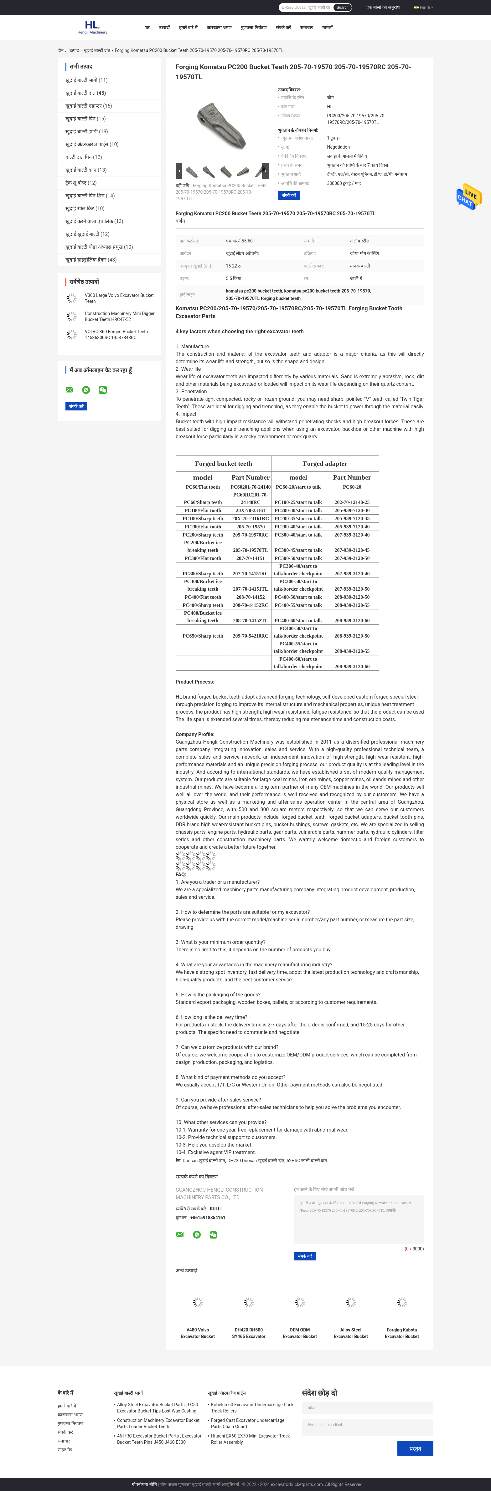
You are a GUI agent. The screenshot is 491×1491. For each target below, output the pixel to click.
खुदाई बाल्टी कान (80, 170)
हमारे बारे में (188, 27)
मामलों (327, 27)
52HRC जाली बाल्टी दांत (307, 1160)
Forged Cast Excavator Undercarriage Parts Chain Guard (247, 1423)
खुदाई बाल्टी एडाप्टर (83, 106)
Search (343, 7)
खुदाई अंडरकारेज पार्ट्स (86, 144)
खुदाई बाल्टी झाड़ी (81, 132)
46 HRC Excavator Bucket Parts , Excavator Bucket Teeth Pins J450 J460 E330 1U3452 (159, 1440)
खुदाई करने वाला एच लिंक (89, 221)
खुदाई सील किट (79, 208)
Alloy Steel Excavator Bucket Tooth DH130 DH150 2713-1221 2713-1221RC (351, 1333)
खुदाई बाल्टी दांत (97, 50)
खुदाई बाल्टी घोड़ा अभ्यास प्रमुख (94, 247)
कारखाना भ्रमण (219, 27)
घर (147, 27)
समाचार (306, 27)
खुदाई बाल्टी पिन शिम (85, 196)
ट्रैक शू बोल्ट (75, 183)
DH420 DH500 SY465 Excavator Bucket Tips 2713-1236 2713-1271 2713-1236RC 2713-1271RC (249, 1333)
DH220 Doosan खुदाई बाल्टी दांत (255, 1160)
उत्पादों (164, 27)
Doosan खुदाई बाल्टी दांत (204, 1160)
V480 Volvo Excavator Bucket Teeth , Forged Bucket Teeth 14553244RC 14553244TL (198, 1333)
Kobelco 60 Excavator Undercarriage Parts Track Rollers (252, 1407)
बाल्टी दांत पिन (78, 157)
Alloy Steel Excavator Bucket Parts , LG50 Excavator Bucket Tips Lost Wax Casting (157, 1407)
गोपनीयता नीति (144, 1484)
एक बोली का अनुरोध (383, 7)
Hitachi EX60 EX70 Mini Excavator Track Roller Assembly (250, 1439)
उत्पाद (74, 50)
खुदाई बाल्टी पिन (80, 119)
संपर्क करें (283, 27)
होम (61, 50)
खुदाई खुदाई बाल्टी (82, 234)
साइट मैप (65, 1449)
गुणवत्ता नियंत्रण (253, 27)
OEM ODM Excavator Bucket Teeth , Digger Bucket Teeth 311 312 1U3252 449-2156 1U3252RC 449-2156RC (299, 1333)
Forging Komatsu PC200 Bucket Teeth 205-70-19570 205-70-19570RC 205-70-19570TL (221, 192)
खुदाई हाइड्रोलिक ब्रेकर (85, 260)
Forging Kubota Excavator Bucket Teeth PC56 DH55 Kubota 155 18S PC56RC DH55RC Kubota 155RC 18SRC (402, 1333)
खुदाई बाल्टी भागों (81, 80)
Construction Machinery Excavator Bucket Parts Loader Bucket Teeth (158, 1423)
